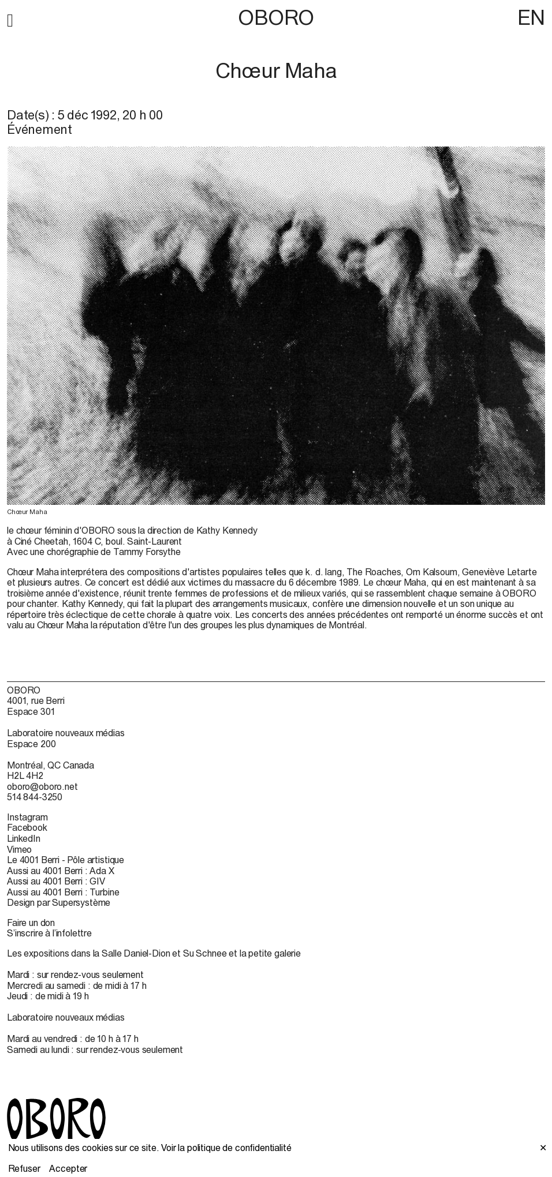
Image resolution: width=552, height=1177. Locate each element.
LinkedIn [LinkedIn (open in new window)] (23, 838)
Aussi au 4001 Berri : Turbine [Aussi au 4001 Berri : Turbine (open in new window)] (63, 892)
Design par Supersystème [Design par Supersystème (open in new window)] (58, 902)
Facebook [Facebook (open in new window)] (27, 827)
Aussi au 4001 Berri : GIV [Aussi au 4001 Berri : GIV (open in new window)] (56, 881)
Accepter (68, 1168)
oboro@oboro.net (42, 786)
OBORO (276, 17)
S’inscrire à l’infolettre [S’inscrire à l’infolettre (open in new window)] (49, 933)
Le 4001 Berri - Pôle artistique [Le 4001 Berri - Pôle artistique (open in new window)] (65, 859)
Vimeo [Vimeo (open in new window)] (19, 849)
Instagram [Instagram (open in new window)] (27, 817)
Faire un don (31, 922)
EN (531, 17)
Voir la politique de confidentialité (226, 1147)
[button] (10, 18)
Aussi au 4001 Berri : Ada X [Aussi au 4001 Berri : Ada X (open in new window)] (60, 870)
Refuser (24, 1168)
